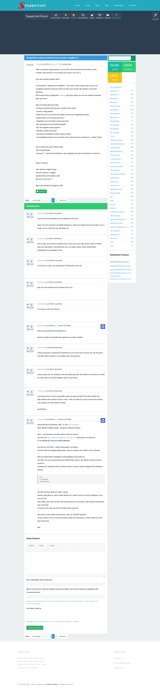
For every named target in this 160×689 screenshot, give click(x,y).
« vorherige (36, 200)
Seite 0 (20, 658)
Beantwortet (41, 213)
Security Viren (115, 155)
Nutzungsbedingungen (122, 663)
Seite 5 (20, 661)
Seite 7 (31, 661)
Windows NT (114, 117)
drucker (112, 276)
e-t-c (56, 325)
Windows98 (114, 125)
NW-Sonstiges (115, 216)
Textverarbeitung (116, 140)
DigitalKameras (115, 189)
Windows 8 (114, 98)
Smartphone (114, 185)
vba (118, 261)
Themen (92, 18)
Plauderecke (114, 235)
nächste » (63, 200)
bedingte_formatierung (118, 279)
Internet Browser (116, 167)
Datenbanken (115, 148)
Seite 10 (21, 665)
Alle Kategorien (116, 87)
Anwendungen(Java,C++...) (119, 227)
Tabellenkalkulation (117, 144)
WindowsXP (114, 110)
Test (111, 242)
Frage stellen (116, 18)
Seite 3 (36, 658)
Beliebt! (73, 18)
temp (112, 246)
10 (120, 266)
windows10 (114, 266)
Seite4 (41, 658)
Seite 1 (25, 658)
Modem (113, 208)
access (128, 273)
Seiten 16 (29, 668)
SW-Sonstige (114, 170)
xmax (56, 419)
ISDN (112, 201)
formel (112, 273)
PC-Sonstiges (115, 231)
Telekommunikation (117, 212)
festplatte (62, 95)
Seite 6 (25, 661)
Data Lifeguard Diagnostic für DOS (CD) (61, 438)
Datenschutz (118, 668)
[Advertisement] (80, 36)
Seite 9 (41, 661)
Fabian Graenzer (52, 684)
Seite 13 (39, 665)
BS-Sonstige (114, 133)
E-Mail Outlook (115, 159)
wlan (124, 273)
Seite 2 (31, 658)
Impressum (118, 658)
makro (124, 266)
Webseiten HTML (116, 223)
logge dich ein (34, 621)
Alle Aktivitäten (56, 18)
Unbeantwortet (83, 18)
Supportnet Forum (37, 16)
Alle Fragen (66, 18)
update (118, 276)
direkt (35, 668)
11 (131, 279)
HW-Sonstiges (115, 193)
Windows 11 (114, 91)
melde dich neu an (47, 621)
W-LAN (112, 204)
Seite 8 (36, 661)
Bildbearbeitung (116, 151)
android (129, 270)
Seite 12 (33, 665)
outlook (118, 269)
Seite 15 (23, 668)
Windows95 (114, 129)
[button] (32, 545)
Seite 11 (27, 665)
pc (121, 273)
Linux (112, 136)
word (123, 269)
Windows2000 (115, 114)
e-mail (128, 279)
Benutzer (108, 18)
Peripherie (114, 182)
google (117, 273)
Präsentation (115, 163)
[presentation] (43, 615)
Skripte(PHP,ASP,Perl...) (118, 219)
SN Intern (113, 238)
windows (125, 262)
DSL (111, 197)
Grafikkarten (114, 178)
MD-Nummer (73, 425)
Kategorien (99, 18)
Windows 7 (114, 102)
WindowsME (114, 121)
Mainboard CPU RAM (55, 64)
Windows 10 (114, 95)
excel (113, 261)
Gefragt (38, 64)
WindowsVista (115, 106)
